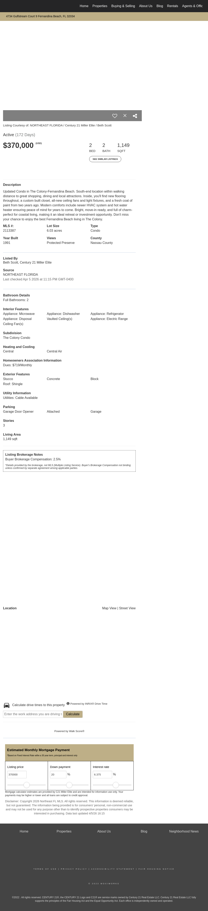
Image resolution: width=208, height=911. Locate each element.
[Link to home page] (7, 6)
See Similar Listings (105, 159)
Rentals (172, 6)
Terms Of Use (45, 869)
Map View (109, 608)
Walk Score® (76, 731)
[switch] (115, 115)
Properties (99, 6)
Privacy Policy (74, 869)
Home (84, 6)
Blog (160, 6)
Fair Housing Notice (156, 869)
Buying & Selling (123, 6)
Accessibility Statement (113, 869)
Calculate (73, 714)
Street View (127, 608)
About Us (146, 6)
